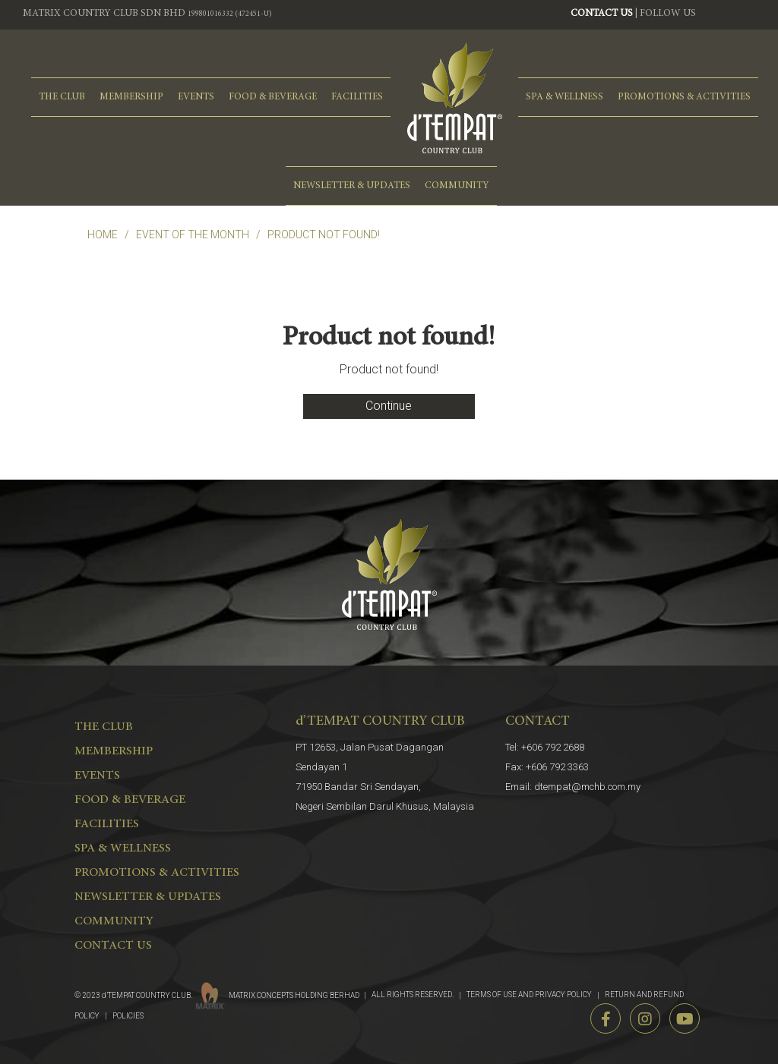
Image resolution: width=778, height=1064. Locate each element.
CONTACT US (602, 14)
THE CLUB (62, 97)
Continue (388, 405)
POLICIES (128, 1016)
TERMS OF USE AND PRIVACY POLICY (529, 994)
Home (102, 234)
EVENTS (196, 97)
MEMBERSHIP (131, 97)
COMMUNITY (457, 185)
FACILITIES (357, 97)
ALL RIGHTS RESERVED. (413, 994)
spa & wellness (564, 97)
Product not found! (323, 234)
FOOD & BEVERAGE (273, 97)
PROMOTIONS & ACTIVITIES (684, 97)
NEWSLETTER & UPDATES (351, 185)
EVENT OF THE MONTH (192, 234)
